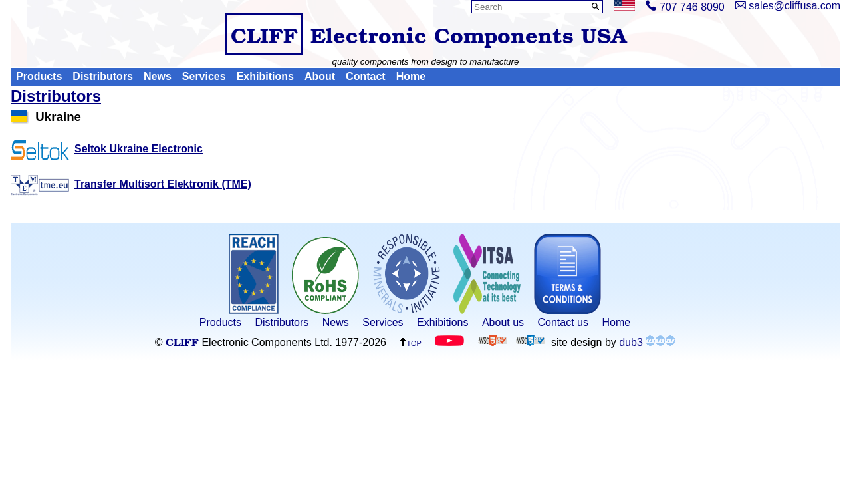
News (158, 76)
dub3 (647, 342)
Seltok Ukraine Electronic (107, 148)
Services (204, 76)
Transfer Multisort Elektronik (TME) (131, 184)
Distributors (102, 76)
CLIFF (264, 34)
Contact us (563, 322)
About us (503, 322)
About (319, 76)
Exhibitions (265, 76)
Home (411, 76)
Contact (366, 76)
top (410, 342)
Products (39, 76)
